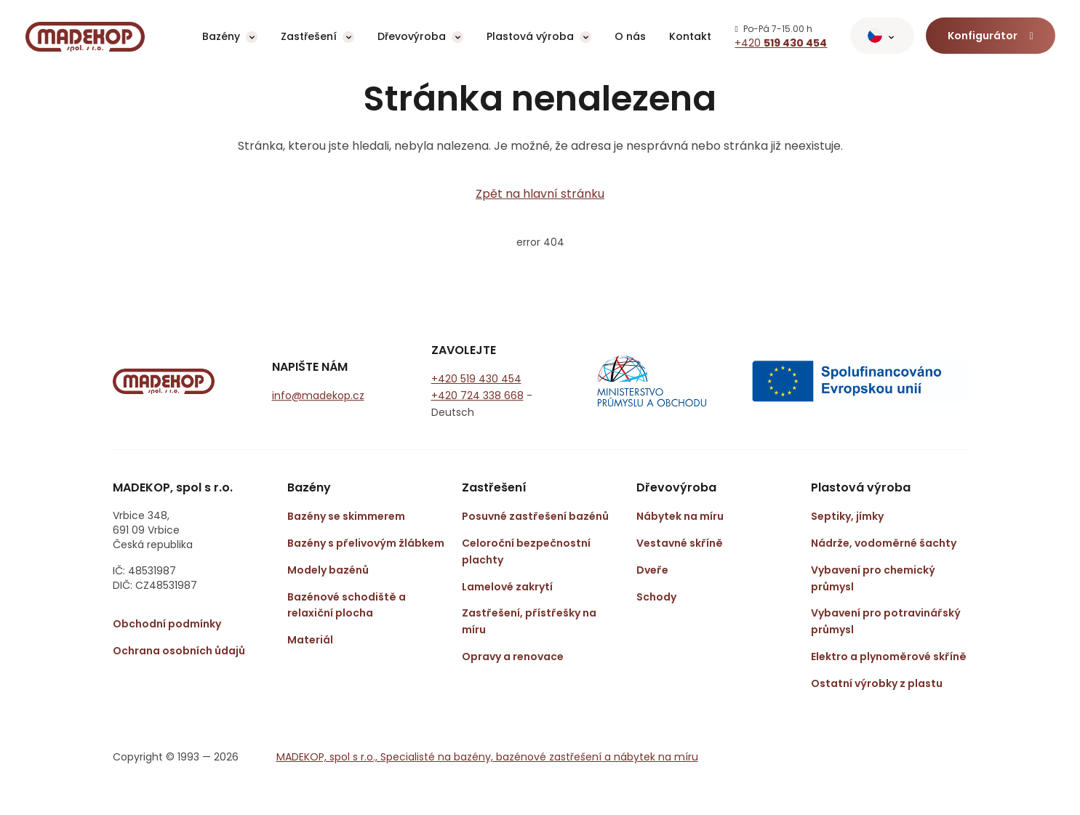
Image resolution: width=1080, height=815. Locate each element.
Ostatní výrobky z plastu (877, 683)
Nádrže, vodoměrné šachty (883, 543)
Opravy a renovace (513, 656)
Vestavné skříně (679, 543)
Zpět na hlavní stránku (540, 193)
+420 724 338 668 (477, 395)
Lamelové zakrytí (507, 586)
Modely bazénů (328, 570)
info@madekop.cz (318, 395)
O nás (630, 36)
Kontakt (690, 36)
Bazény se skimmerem (346, 516)
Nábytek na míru (680, 516)
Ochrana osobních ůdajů (179, 650)
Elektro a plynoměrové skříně (889, 656)
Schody (656, 597)
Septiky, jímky (847, 516)
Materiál (310, 640)
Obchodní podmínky (167, 624)
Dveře (652, 570)
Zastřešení (309, 36)
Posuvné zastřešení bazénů (535, 516)
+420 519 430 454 (476, 379)
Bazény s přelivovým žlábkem (365, 543)
